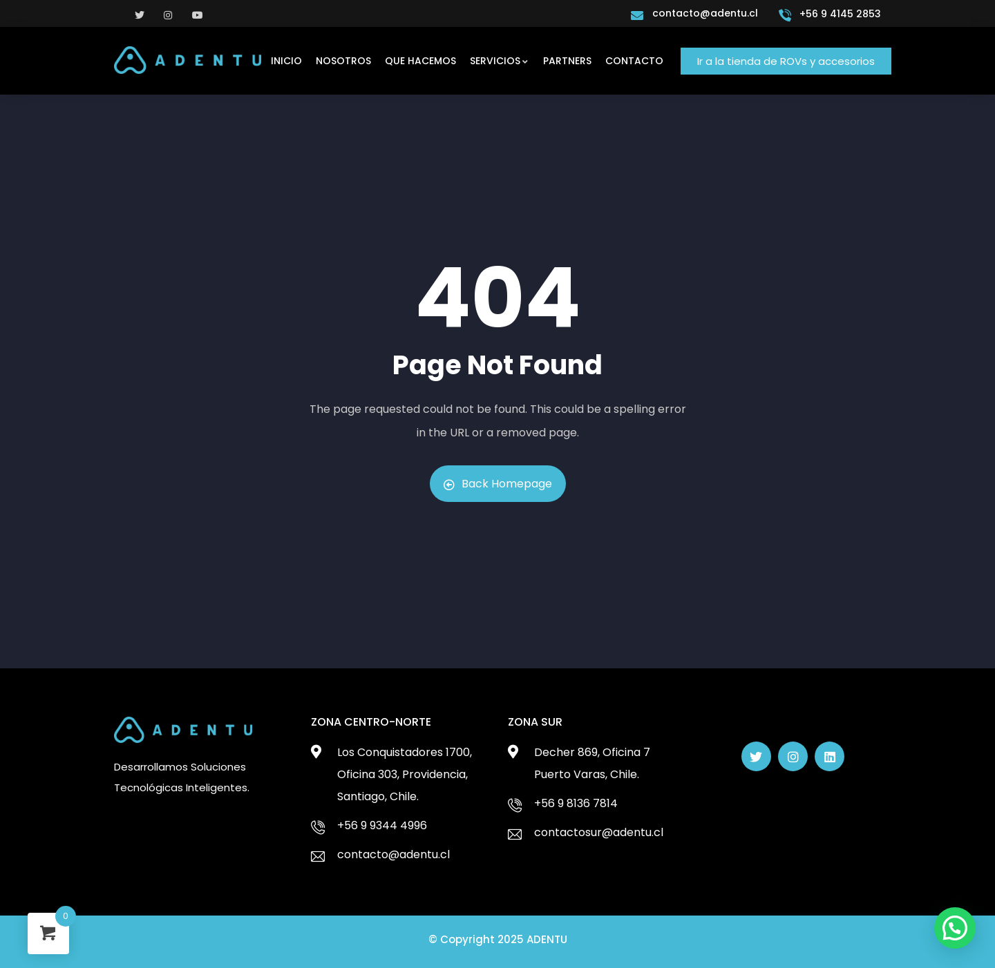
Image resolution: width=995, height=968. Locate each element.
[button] (786, 61)
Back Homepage (498, 484)
